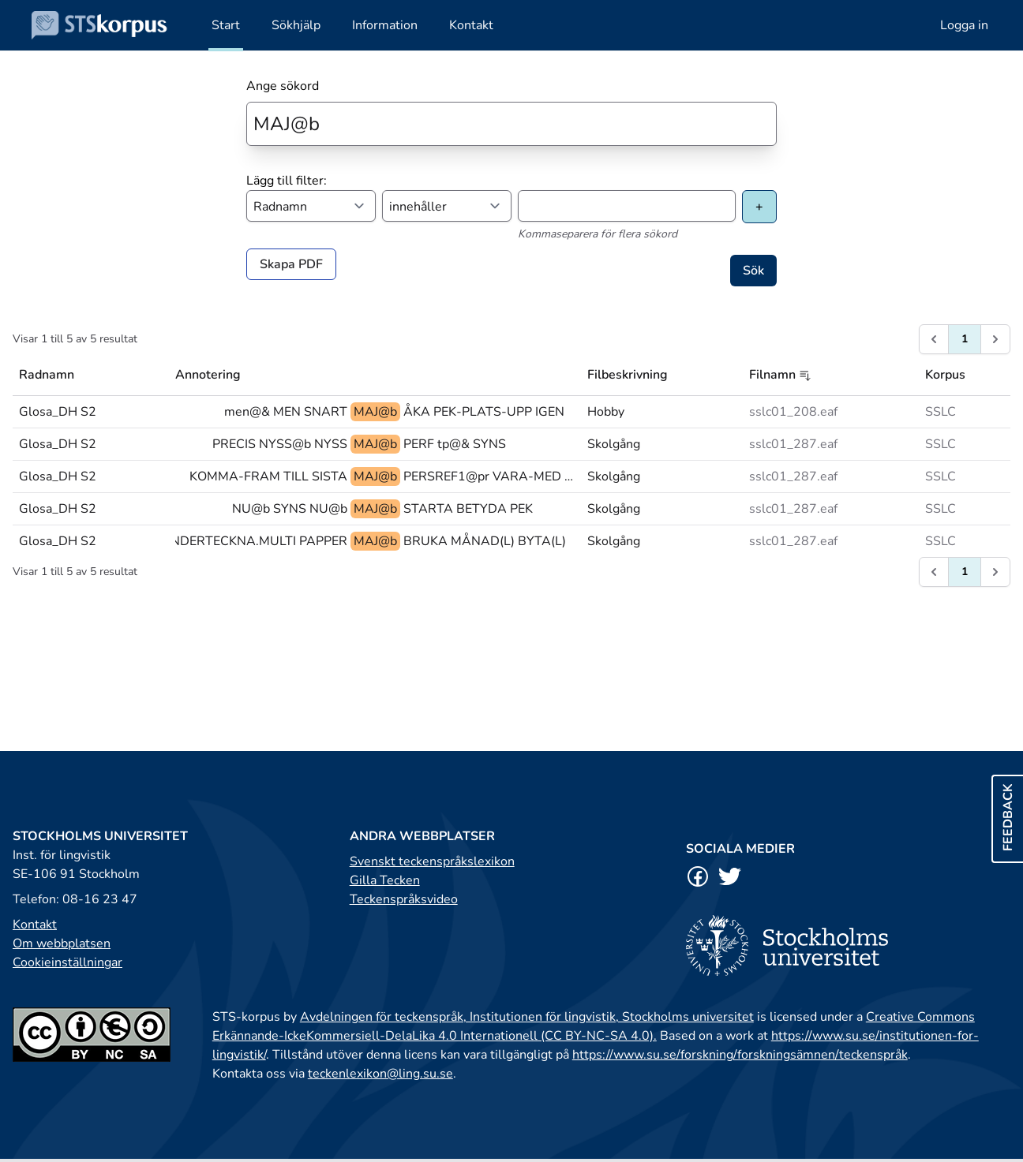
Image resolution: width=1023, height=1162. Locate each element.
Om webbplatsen (62, 943)
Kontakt (35, 924)
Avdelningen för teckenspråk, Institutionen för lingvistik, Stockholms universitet (527, 1017)
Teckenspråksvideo (404, 899)
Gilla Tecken (385, 880)
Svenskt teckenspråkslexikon (432, 861)
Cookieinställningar (67, 962)
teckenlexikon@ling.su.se (380, 1073)
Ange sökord (282, 86)
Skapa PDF (291, 264)
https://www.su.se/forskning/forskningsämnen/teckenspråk (740, 1054)
